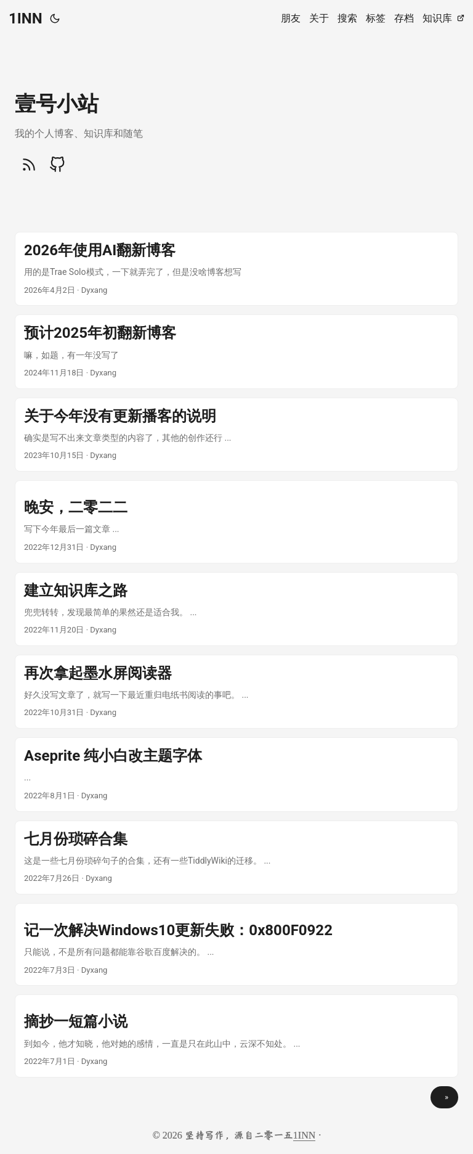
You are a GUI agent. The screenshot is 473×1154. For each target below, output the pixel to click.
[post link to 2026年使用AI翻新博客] (236, 268)
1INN (25, 18)
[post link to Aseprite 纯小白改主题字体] (236, 774)
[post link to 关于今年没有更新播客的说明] (236, 434)
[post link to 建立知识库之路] (236, 609)
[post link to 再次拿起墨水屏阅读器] (236, 691)
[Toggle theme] (54, 18)
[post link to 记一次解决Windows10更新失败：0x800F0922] (236, 944)
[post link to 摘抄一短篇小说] (236, 1035)
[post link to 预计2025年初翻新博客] (236, 351)
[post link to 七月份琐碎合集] (236, 857)
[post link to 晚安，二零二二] (236, 521)
